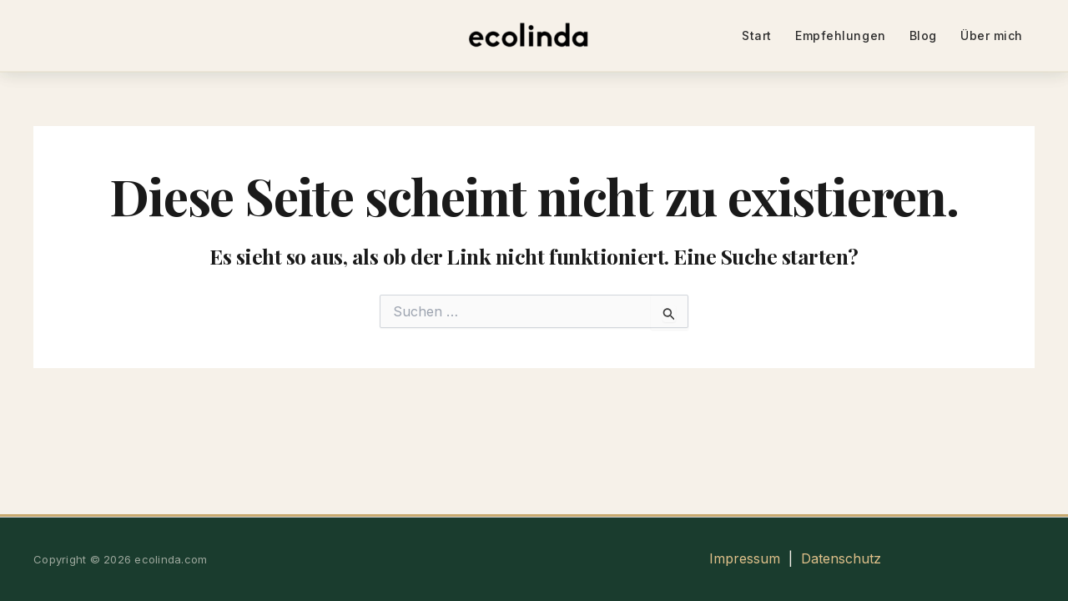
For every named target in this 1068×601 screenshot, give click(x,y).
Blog (923, 35)
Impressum (744, 558)
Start (757, 35)
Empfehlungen (840, 35)
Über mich (991, 35)
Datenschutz (841, 558)
